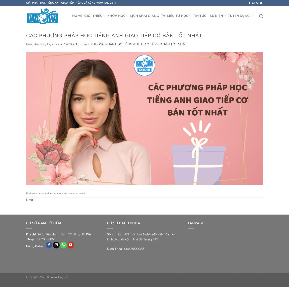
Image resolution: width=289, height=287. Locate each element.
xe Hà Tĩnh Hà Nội (115, 277)
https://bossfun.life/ (192, 277)
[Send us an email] (253, 3)
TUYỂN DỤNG (240, 16)
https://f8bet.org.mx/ (39, 282)
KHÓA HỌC (117, 16)
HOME (77, 16)
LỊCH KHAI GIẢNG (144, 16)
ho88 (208, 277)
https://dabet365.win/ (165, 277)
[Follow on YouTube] (261, 3)
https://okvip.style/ (139, 277)
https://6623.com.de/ (249, 277)
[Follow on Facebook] (249, 3)
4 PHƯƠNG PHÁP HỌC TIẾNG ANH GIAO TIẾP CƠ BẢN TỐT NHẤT (137, 44)
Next (31, 200)
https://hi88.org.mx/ (65, 282)
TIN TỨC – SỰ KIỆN (209, 16)
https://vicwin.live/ (224, 277)
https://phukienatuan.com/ (85, 277)
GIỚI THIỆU (94, 16)
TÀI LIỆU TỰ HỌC (176, 16)
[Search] (261, 16)
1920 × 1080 (73, 44)
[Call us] (257, 3)
